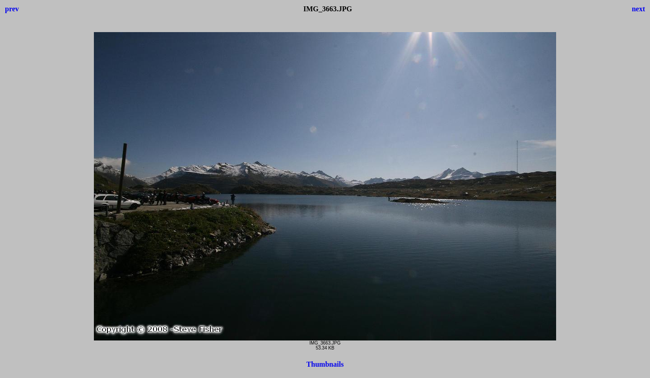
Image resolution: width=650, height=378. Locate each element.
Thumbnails (325, 364)
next (638, 9)
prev (12, 9)
